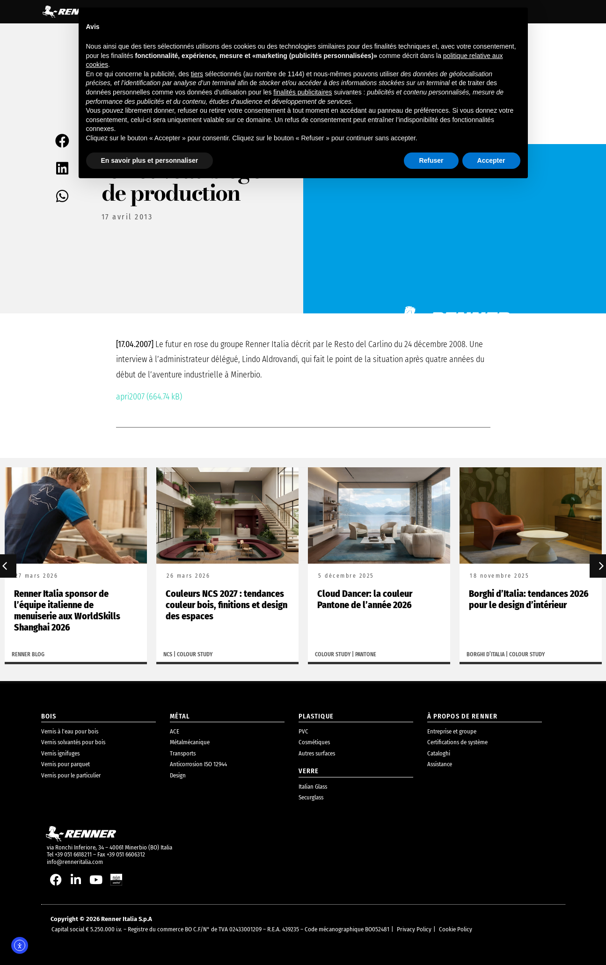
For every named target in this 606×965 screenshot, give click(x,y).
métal (180, 716)
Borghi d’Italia (485, 655)
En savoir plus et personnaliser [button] (149, 160)
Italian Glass (313, 786)
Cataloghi (438, 753)
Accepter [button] (491, 160)
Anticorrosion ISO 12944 (198, 764)
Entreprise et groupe (451, 731)
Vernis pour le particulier (71, 775)
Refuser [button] (431, 160)
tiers (197, 74)
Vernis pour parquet (65, 764)
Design (178, 775)
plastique (316, 716)
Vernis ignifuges (60, 753)
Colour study (194, 655)
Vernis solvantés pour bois (73, 742)
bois (49, 716)
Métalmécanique (190, 742)
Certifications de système (457, 742)
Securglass (311, 797)
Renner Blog (28, 655)
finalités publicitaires (302, 92)
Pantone (365, 655)
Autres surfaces (317, 753)
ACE (174, 731)
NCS (167, 655)
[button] (63, 140)
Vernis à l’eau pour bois (69, 731)
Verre (309, 771)
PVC (303, 731)
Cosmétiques (314, 742)
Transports (183, 753)
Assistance (439, 764)
